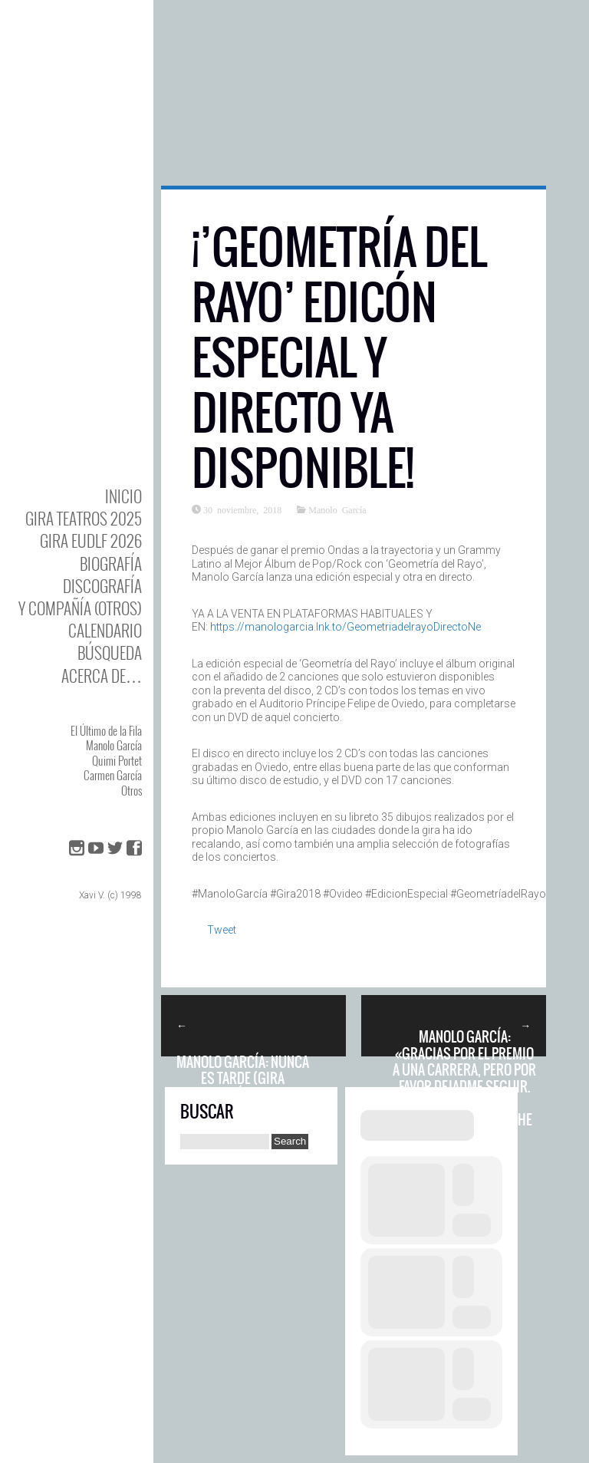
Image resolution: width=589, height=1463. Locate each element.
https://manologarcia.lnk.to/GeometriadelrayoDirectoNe (345, 627)
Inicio (123, 496)
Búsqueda (109, 652)
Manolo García (114, 744)
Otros (131, 790)
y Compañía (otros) (80, 608)
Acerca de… (101, 675)
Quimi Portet (117, 760)
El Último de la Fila (106, 730)
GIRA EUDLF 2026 (91, 540)
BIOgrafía (111, 563)
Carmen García (113, 774)
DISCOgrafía (102, 586)
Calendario (105, 630)
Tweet (221, 930)
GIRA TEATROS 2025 (83, 518)
